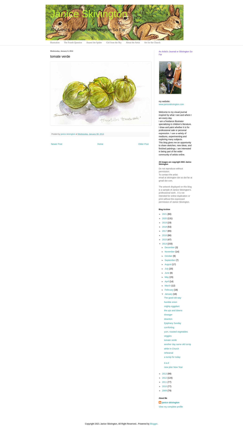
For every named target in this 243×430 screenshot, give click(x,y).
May (167, 277)
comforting (169, 327)
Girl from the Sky (114, 42)
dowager (168, 314)
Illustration (55, 42)
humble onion (170, 302)
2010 (165, 386)
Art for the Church (152, 42)
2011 (165, 382)
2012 (165, 378)
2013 (165, 373)
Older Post (143, 144)
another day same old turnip (177, 344)
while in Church (171, 348)
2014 (165, 243)
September (170, 260)
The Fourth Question (73, 42)
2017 (165, 231)
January (169, 294)
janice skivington (68, 134)
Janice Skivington (88, 13)
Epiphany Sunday (172, 323)
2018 (165, 227)
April (167, 281)
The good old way (172, 297)
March (168, 285)
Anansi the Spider (94, 42)
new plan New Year (173, 367)
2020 (165, 218)
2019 (165, 222)
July (167, 268)
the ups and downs (173, 310)
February (169, 290)
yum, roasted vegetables (176, 331)
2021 (165, 214)
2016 (165, 235)
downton (168, 319)
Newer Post (56, 144)
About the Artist (133, 42)
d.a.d (166, 363)
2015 (165, 239)
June (167, 273)
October (169, 256)
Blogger (153, 424)
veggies (168, 336)
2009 (165, 390)
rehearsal (168, 353)
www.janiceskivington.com (171, 104)
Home (100, 144)
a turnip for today (172, 357)
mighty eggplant (171, 306)
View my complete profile (171, 406)
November (170, 251)
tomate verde (170, 340)
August (168, 264)
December (170, 247)
